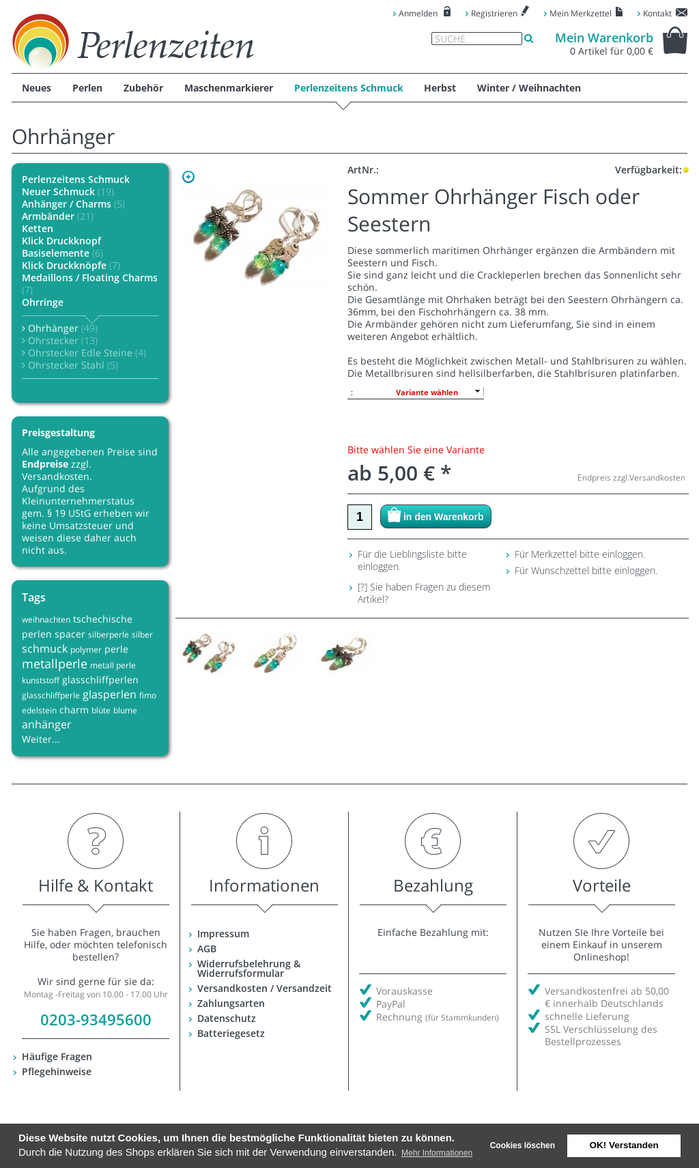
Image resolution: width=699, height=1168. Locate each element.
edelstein (39, 710)
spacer (70, 633)
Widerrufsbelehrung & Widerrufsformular (248, 968)
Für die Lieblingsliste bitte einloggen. (412, 560)
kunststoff (40, 680)
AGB (206, 948)
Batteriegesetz (231, 1033)
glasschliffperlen (100, 679)
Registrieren (494, 13)
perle (116, 648)
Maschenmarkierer (228, 87)
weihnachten (46, 619)
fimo (147, 695)
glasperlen (110, 694)
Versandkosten (657, 477)
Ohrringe (42, 302)
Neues (36, 87)
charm (74, 709)
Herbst (440, 87)
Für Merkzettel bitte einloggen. (580, 553)
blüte (101, 710)
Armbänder (58, 216)
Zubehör (143, 87)
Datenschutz (226, 1018)
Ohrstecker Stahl (70, 364)
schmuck (45, 648)
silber (142, 634)
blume (125, 710)
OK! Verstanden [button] (624, 1145)
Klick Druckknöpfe (71, 265)
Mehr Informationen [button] (436, 1153)
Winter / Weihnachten (529, 87)
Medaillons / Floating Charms (90, 283)
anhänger (47, 724)
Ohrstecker (60, 340)
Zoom (188, 177)
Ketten (37, 228)
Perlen (87, 87)
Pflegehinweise (56, 1071)
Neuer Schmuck (68, 191)
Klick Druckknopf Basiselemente (62, 246)
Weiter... (41, 738)
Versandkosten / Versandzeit (264, 988)
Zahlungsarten (231, 1003)
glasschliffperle (51, 695)
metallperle (54, 663)
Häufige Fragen (57, 1056)
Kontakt (657, 13)
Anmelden (418, 13)
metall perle (113, 665)
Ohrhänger (60, 328)
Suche (450, 39)
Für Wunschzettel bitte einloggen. (586, 570)
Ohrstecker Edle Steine (84, 352)
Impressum (223, 933)
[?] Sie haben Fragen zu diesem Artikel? (424, 593)
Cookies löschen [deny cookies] (522, 1145)
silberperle (108, 634)
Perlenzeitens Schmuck (348, 87)
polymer (86, 649)
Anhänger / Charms (73, 203)
